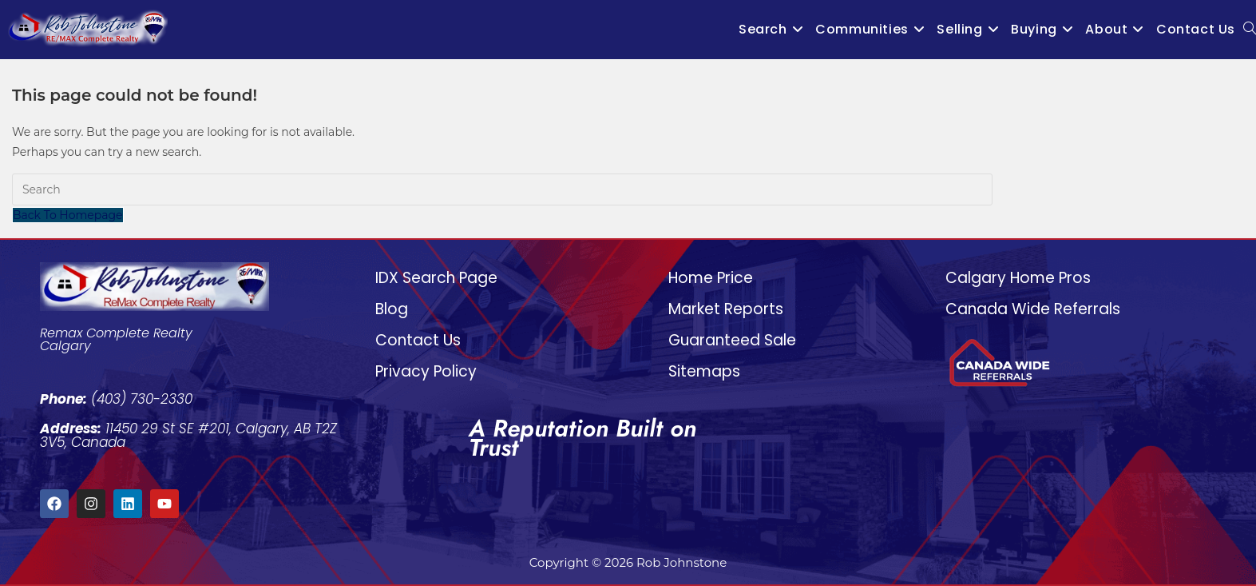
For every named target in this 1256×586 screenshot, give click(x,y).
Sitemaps (704, 371)
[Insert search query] (502, 189)
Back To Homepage (68, 215)
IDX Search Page (436, 278)
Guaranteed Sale (732, 340)
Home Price (710, 278)
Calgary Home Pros (1018, 278)
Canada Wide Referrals (1032, 309)
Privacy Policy (426, 371)
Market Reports (725, 309)
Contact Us (418, 340)
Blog (391, 309)
